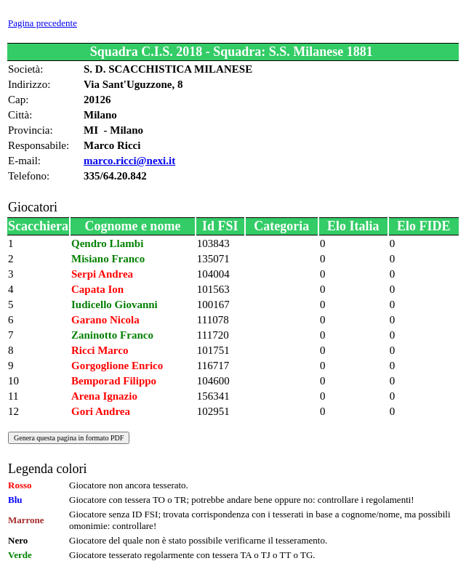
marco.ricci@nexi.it (129, 160)
